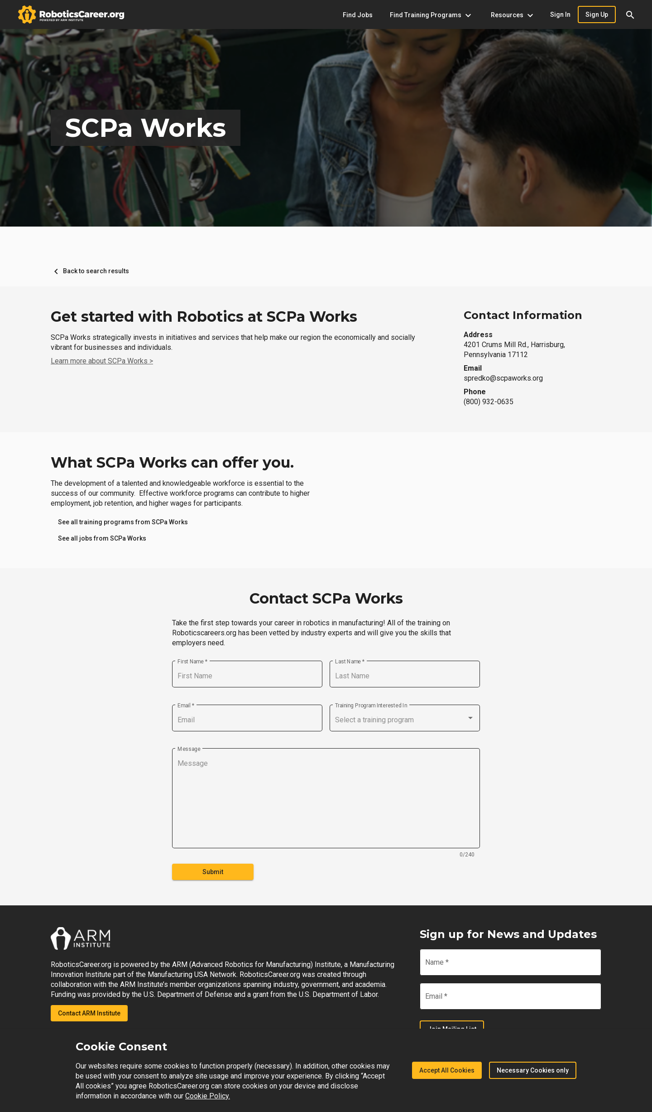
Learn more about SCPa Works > (102, 361)
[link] (123, 522)
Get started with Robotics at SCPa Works (204, 316)
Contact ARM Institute (89, 1013)
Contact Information (523, 315)
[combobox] (405, 720)
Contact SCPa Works (326, 598)
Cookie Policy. (207, 1096)
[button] (630, 14)
